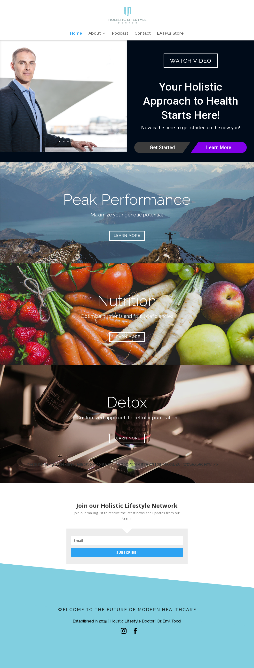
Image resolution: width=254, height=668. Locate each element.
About (94, 33)
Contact (143, 33)
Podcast (120, 33)
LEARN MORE (127, 235)
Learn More (218, 147)
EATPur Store (170, 33)
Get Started (162, 147)
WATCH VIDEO (190, 60)
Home (76, 33)
